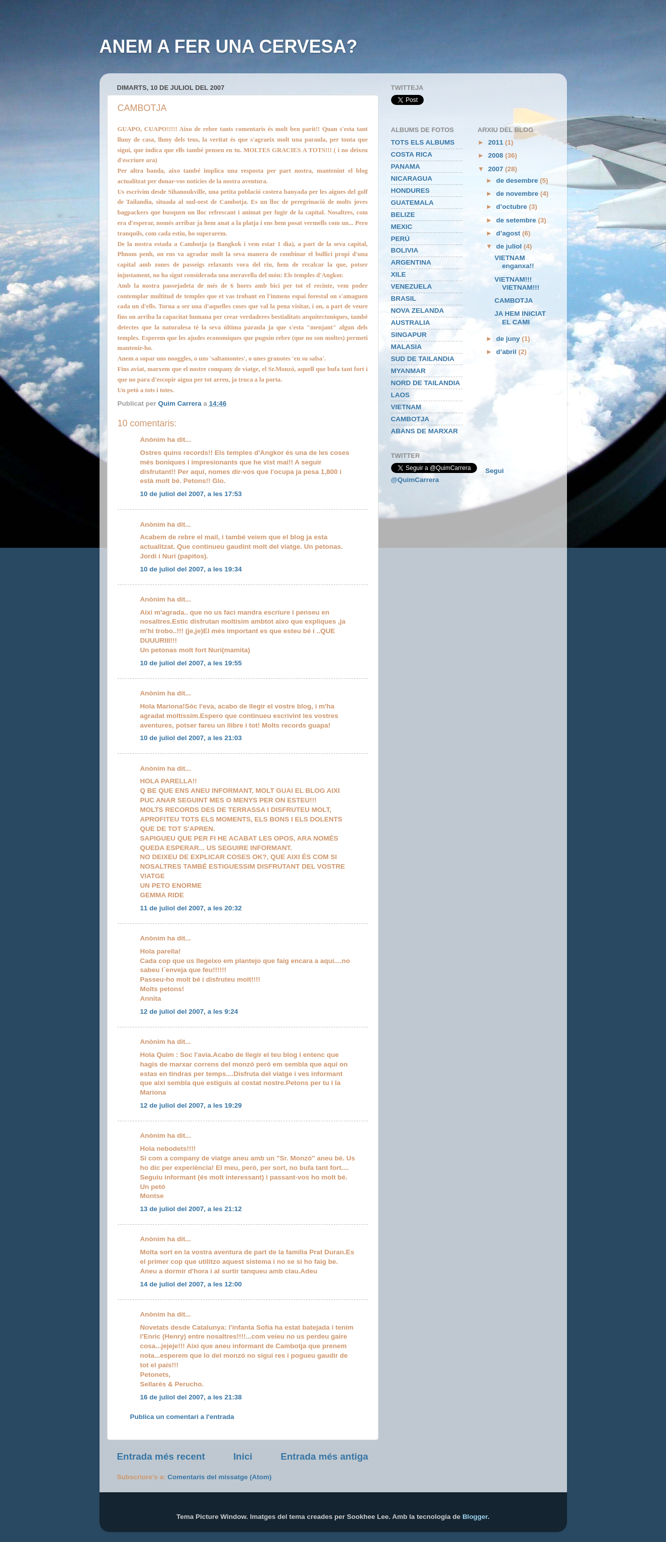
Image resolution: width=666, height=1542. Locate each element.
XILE (398, 274)
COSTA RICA (412, 154)
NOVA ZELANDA (417, 310)
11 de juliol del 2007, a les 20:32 (191, 908)
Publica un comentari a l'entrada (182, 1416)
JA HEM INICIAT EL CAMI (520, 317)
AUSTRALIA (410, 322)
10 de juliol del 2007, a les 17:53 (191, 494)
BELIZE (403, 214)
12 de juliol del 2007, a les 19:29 (191, 1105)
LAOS (400, 395)
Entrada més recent (161, 1456)
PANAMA (405, 166)
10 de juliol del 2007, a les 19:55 (191, 663)
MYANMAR (408, 371)
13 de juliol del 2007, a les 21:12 (191, 1209)
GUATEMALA (412, 202)
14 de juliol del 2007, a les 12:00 (191, 1284)
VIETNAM (406, 407)
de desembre (518, 180)
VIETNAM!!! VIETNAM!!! (517, 283)
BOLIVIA (405, 250)
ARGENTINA (411, 262)
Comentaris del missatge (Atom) (219, 1477)
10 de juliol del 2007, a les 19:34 (191, 569)
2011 (496, 142)
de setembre (517, 220)
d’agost (509, 233)
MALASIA (406, 346)
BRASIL (403, 298)
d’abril (507, 351)
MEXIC (402, 226)
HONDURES (410, 190)
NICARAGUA (412, 178)
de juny (509, 338)
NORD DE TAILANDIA (425, 383)
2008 (496, 155)
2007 (496, 169)
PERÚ (400, 239)
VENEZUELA (411, 286)
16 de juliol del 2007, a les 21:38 (191, 1397)
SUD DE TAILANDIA (423, 359)
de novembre (518, 193)
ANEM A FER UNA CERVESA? (228, 46)
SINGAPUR (409, 334)
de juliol (510, 246)
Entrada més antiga (324, 1456)
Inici (242, 1456)
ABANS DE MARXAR (424, 431)
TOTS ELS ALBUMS (423, 142)
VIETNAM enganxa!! (514, 262)
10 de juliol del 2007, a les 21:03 (191, 738)
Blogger (475, 1516)
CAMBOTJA (410, 419)
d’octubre (512, 206)
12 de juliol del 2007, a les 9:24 (189, 1011)
